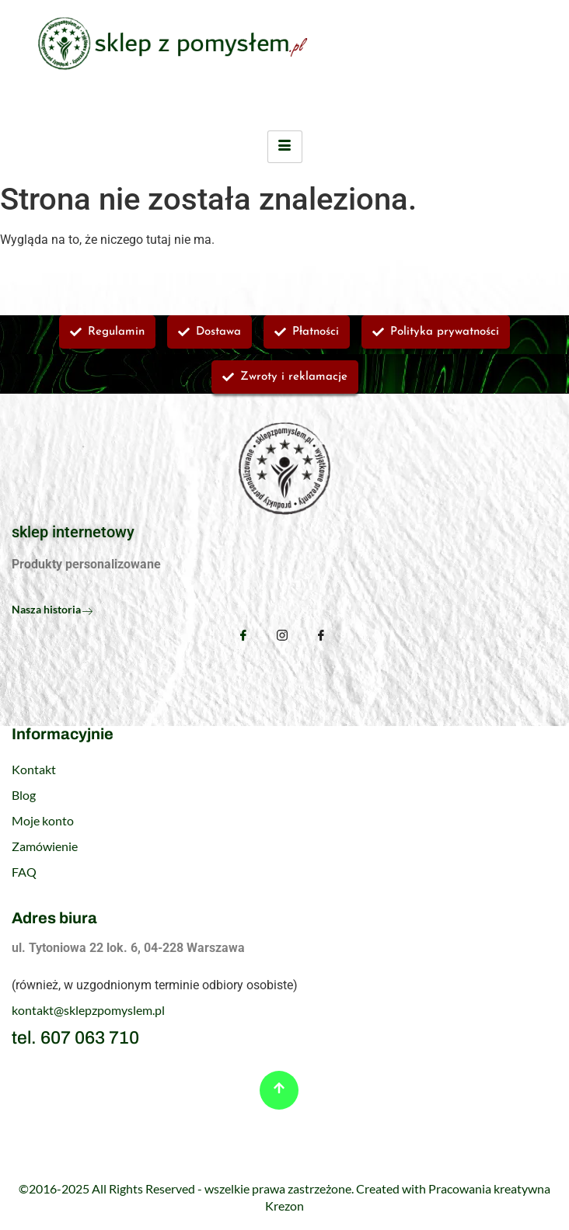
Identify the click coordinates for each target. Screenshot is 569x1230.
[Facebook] (243, 635)
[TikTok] (321, 637)
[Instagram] (282, 637)
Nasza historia (52, 609)
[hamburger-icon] (284, 146)
